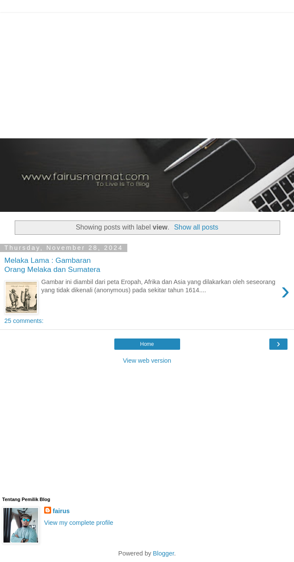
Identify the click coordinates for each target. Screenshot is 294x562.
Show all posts (196, 227)
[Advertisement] (147, 73)
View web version (147, 360)
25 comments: (23, 320)
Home (147, 344)
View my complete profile (78, 522)
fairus (61, 511)
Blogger (163, 553)
